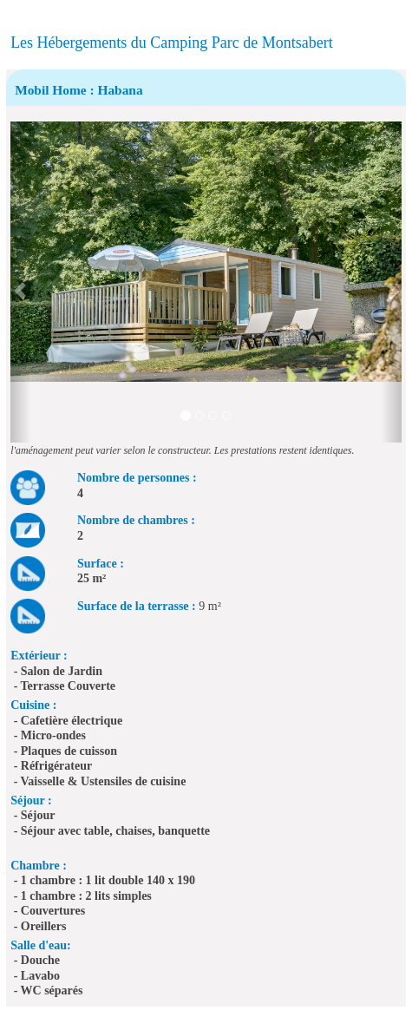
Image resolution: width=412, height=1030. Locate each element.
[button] (20, 282)
